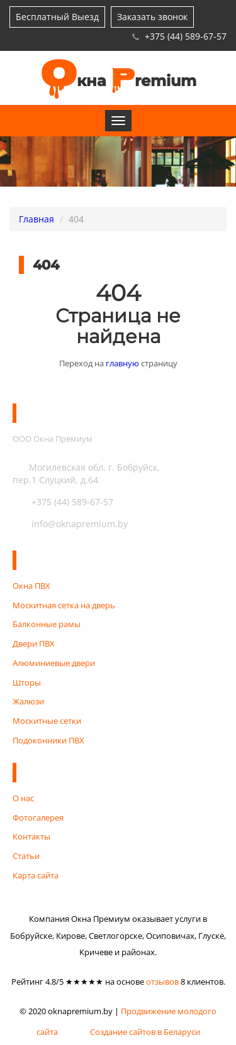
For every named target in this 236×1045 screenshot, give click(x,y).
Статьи (26, 856)
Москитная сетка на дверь (64, 605)
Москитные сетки (47, 720)
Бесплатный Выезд (57, 17)
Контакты (31, 836)
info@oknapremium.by (70, 524)
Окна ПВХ (31, 585)
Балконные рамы (47, 624)
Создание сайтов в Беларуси (145, 1031)
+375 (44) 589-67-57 (186, 36)
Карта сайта (36, 875)
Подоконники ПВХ (48, 740)
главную (122, 363)
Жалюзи (28, 701)
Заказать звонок (152, 17)
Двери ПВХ (34, 643)
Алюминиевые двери (54, 663)
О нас (23, 798)
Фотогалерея (38, 817)
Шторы (27, 682)
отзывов (162, 981)
